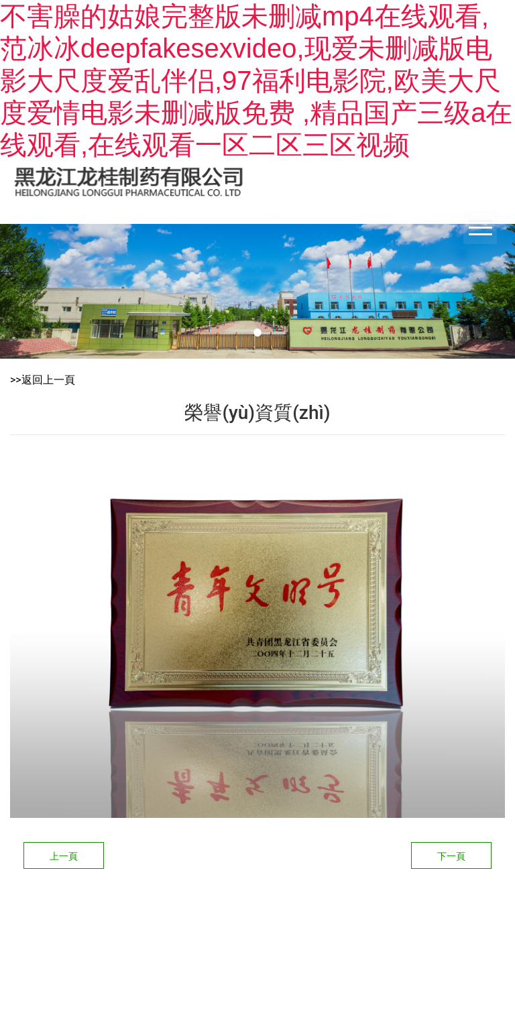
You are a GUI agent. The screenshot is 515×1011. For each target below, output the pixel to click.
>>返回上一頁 (42, 379)
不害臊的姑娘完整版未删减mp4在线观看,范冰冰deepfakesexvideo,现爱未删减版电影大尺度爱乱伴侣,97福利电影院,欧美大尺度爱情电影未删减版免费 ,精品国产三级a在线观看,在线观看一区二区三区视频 (256, 80)
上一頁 (64, 856)
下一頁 (451, 856)
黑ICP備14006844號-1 (418, 903)
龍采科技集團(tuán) (310, 903)
